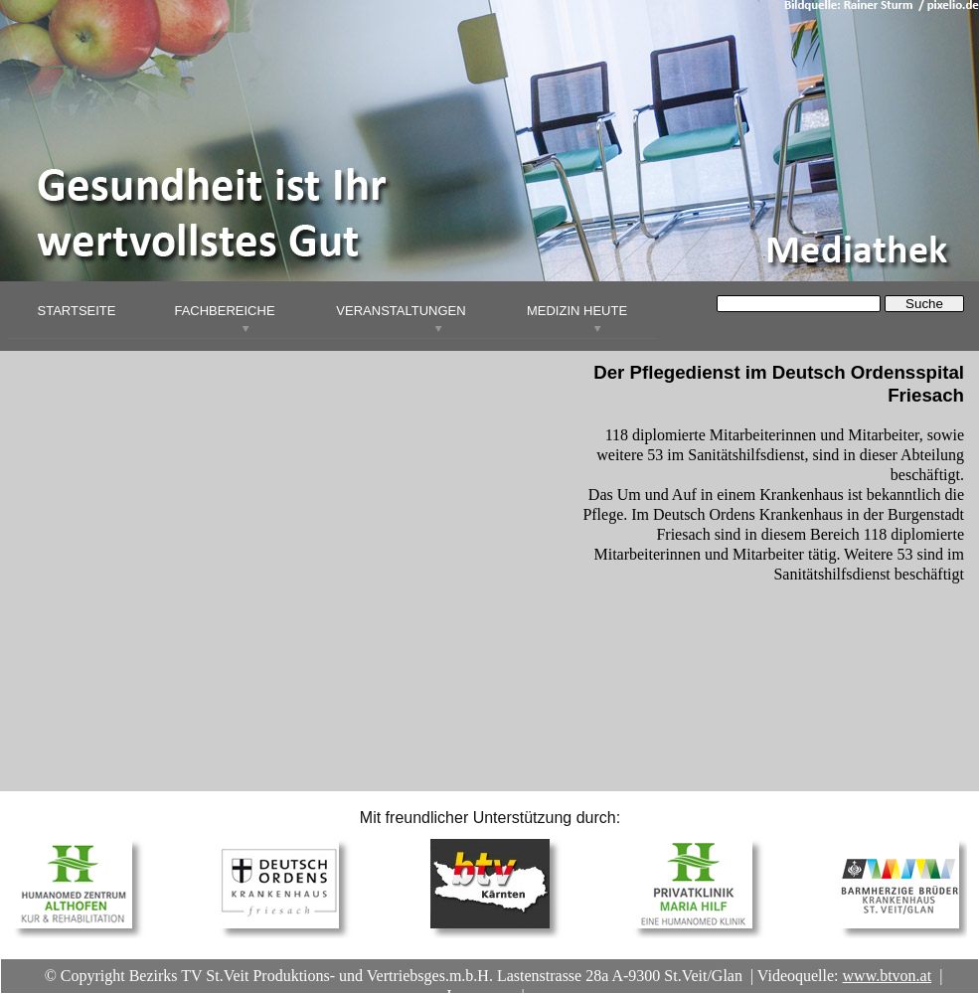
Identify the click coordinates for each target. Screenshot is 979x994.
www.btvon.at (887, 975)
